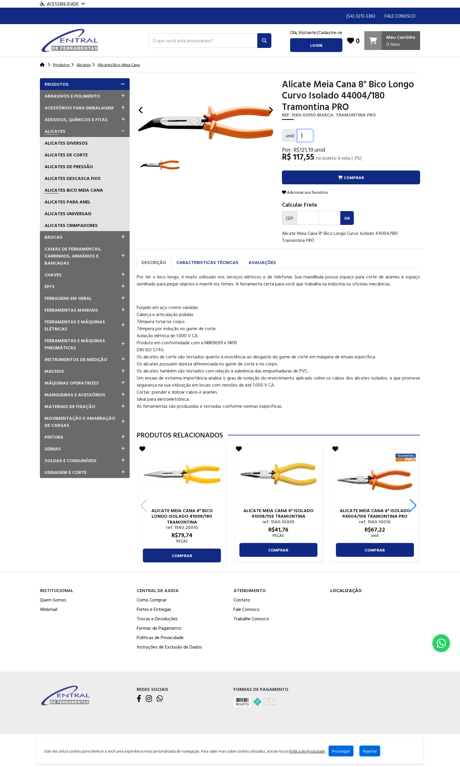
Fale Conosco (400, 15)
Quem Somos (53, 599)
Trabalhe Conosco (251, 618)
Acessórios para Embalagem (79, 107)
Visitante (307, 32)
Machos (54, 371)
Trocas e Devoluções (157, 618)
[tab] (85, 84)
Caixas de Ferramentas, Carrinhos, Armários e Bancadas (73, 255)
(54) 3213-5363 (360, 15)
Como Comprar (152, 599)
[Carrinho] (392, 40)
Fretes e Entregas (154, 609)
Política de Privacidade (307, 751)
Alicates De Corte (66, 154)
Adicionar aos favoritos (305, 192)
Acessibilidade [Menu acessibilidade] (62, 3)
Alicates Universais (68, 213)
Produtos (57, 84)
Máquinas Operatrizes (72, 382)
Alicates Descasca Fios (73, 178)
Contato (242, 599)
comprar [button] (351, 177)
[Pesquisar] (264, 40)
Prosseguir (341, 751)
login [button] (316, 45)
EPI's (50, 286)
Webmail (48, 609)
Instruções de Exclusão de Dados (169, 646)
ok (347, 218)
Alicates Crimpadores (71, 225)
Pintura (54, 436)
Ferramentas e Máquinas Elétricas (75, 325)
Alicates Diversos (66, 142)
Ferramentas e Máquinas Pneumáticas (75, 344)
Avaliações (262, 262)
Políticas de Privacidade (160, 637)
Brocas (53, 236)
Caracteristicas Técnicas (207, 262)
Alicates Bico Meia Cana (74, 189)
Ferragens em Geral (68, 298)
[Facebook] (139, 699)
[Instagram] (149, 699)
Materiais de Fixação (70, 406)
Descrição (154, 262)
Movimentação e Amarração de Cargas (80, 422)
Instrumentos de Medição (76, 359)
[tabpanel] (278, 347)
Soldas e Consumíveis (71, 460)
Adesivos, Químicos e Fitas (76, 119)
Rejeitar (370, 751)
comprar (182, 555)
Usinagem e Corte (66, 472)
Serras (53, 448)
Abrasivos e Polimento (72, 95)
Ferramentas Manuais (71, 309)
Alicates (55, 131)
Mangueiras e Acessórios (75, 394)
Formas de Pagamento (159, 627)
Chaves (53, 274)
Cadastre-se (330, 32)
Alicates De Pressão (69, 166)
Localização (346, 590)
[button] (203, 40)
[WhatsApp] (160, 699)
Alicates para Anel (68, 201)
